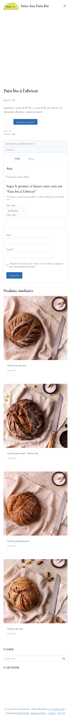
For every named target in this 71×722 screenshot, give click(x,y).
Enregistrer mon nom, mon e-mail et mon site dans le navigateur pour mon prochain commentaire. (36, 290)
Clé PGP (61, 713)
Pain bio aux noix (15, 653)
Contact (51, 713)
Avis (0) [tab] (9, 174)
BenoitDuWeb (23, 713)
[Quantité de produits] (8, 147)
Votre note (11, 230)
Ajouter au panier (25, 147)
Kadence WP (59, 709)
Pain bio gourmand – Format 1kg (22, 478)
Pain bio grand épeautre (18, 566)
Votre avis (11, 239)
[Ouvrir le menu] (64, 6)
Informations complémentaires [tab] (20, 168)
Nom (9, 259)
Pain (13, 159)
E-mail (10, 274)
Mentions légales (38, 713)
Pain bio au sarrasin (16, 390)
